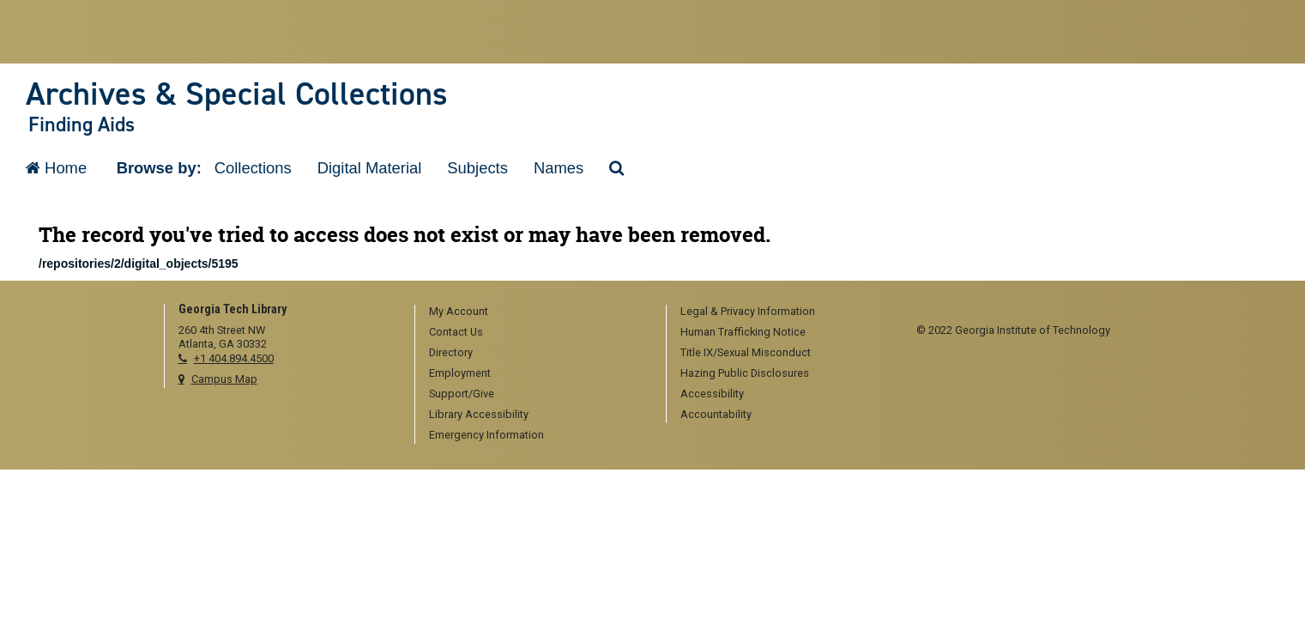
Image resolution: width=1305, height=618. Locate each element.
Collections (253, 168)
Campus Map (224, 379)
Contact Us (456, 331)
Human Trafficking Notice (743, 331)
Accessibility (712, 393)
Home (56, 168)
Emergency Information (486, 434)
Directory (451, 352)
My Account (458, 311)
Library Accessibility (479, 414)
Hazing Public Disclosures (744, 373)
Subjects (477, 168)
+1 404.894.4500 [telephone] (234, 358)
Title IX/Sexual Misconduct (745, 352)
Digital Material (369, 168)
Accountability (716, 414)
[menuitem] (534, 312)
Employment (460, 373)
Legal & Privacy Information (747, 311)
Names (558, 168)
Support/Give (461, 393)
